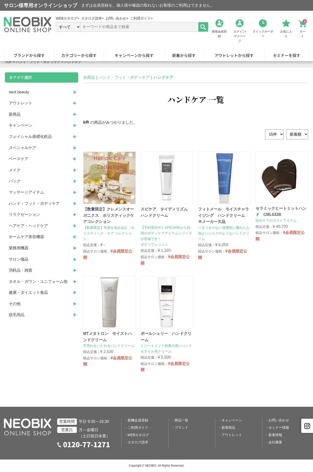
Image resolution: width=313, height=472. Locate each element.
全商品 (89, 77)
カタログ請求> (92, 18)
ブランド (181, 427)
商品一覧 (181, 420)
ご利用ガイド (138, 427)
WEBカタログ (138, 435)
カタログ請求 (138, 442)
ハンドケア (72, 62)
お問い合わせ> (117, 18)
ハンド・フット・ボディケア (38, 62)
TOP (8, 62)
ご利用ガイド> (141, 18)
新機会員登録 (138, 420)
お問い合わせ (278, 420)
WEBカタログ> (67, 18)
